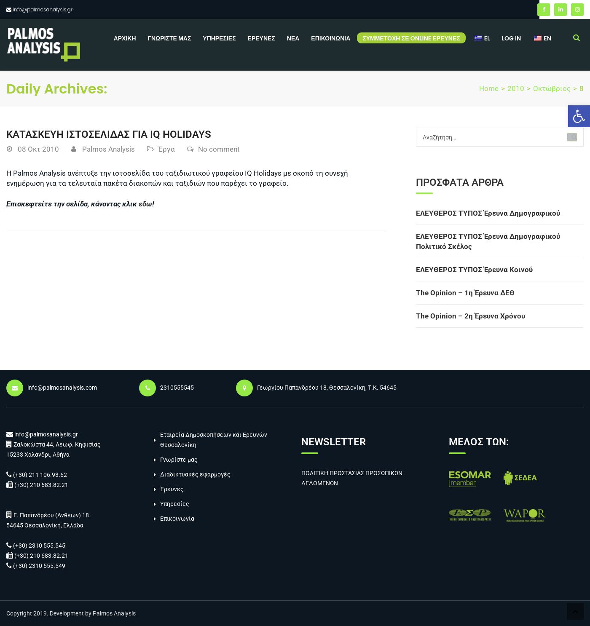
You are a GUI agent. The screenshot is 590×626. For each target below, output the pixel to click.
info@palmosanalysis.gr (42, 9)
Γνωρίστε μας (169, 38)
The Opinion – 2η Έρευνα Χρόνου (470, 316)
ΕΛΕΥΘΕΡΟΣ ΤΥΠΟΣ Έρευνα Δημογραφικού (488, 213)
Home (489, 88)
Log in (511, 38)
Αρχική (125, 38)
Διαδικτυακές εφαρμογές (195, 474)
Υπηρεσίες (219, 38)
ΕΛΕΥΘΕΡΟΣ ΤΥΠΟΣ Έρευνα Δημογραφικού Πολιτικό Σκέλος (488, 241)
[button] (579, 116)
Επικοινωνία (330, 38)
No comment (219, 149)
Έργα (166, 149)
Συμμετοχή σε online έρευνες (411, 38)
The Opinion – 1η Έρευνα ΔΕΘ (465, 293)
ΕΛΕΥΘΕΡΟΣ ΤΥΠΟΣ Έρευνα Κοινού (474, 269)
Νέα (293, 38)
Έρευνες (261, 38)
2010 (515, 88)
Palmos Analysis (108, 149)
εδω (145, 204)
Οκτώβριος (552, 88)
